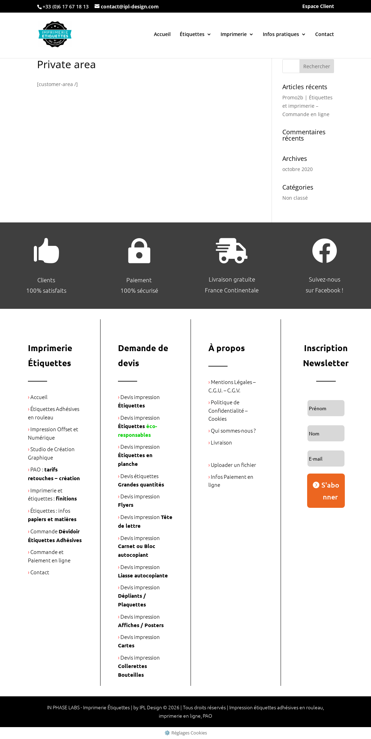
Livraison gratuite (232, 279)
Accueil (162, 34)
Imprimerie (234, 34)
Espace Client (318, 6)
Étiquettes (192, 34)
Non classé (295, 197)
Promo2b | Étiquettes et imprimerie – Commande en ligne (307, 106)
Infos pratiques (281, 34)
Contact (324, 34)
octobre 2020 (297, 169)
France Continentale (232, 290)
